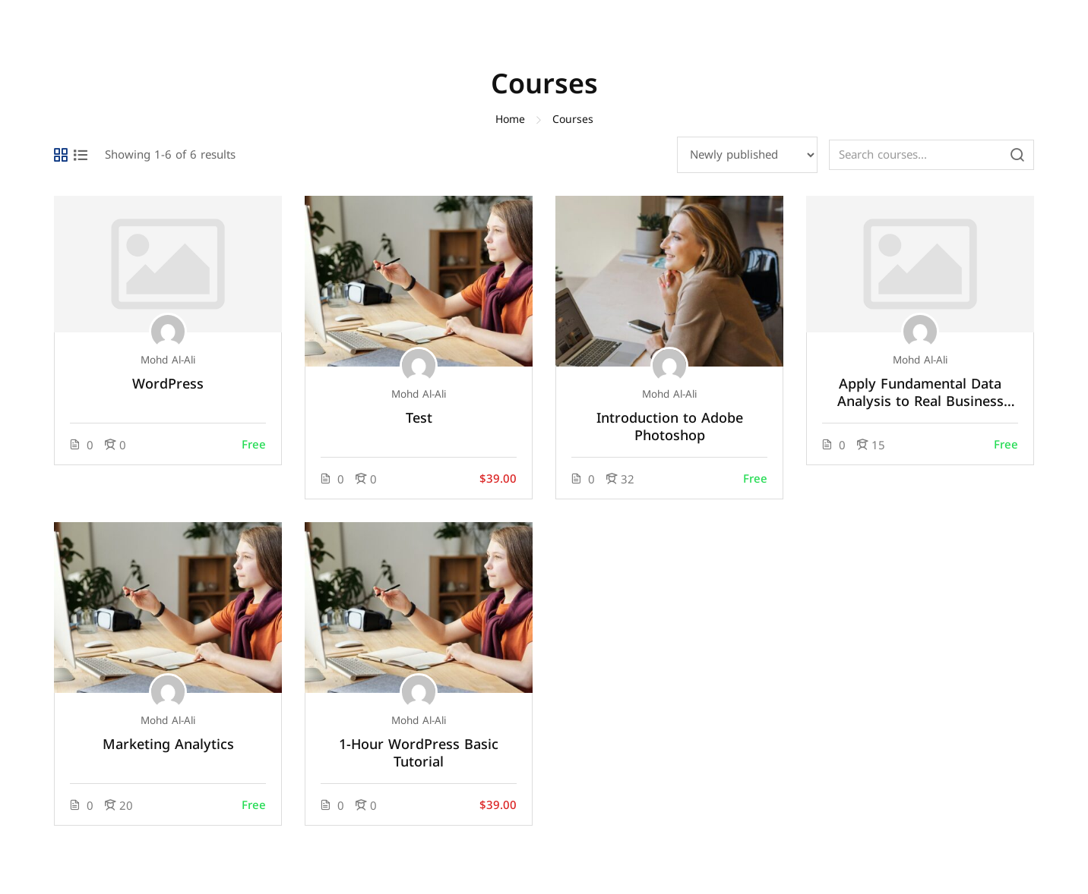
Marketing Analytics (168, 745)
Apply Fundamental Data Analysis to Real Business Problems (920, 393)
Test (419, 418)
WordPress (168, 384)
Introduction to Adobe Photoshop (669, 427)
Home (510, 120)
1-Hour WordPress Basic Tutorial (418, 753)
